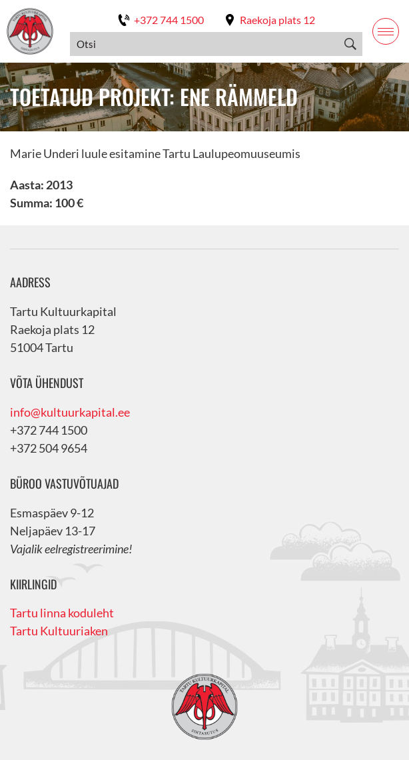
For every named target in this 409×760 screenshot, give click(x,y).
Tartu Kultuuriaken (59, 630)
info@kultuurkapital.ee (70, 412)
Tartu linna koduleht (62, 612)
